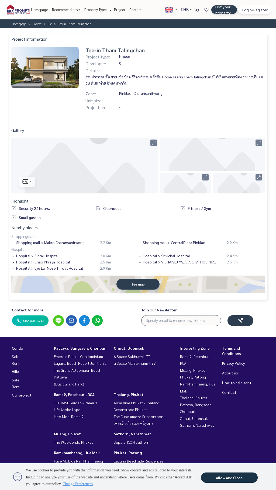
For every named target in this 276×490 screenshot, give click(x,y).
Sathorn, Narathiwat (132, 433)
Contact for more (27, 309)
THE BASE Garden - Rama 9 (75, 402)
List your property (223, 9)
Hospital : (19, 249)
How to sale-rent (236, 382)
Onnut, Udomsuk (129, 348)
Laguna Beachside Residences (139, 460)
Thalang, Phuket (128, 394)
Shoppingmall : (23, 236)
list (50, 24)
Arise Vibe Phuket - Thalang (136, 402)
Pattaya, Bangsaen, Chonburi (80, 348)
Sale (15, 356)
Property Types (97, 9)
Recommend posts (66, 9)
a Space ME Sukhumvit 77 (135, 363)
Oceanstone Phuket (130, 409)
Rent (16, 363)
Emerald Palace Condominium (78, 356)
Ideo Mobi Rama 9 (69, 416)
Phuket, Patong (128, 452)
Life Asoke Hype (67, 409)
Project (119, 9)
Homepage (39, 9)
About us (230, 372)
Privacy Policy (233, 363)
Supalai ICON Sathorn (131, 442)
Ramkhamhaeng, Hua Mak (77, 452)
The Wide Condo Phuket (73, 442)
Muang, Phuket (67, 433)
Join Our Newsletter (159, 309)
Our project (22, 394)
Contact (135, 9)
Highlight (20, 201)
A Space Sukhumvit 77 (132, 356)
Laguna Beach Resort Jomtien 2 (80, 363)
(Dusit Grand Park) (69, 383)
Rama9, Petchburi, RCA (74, 394)
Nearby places (24, 227)
